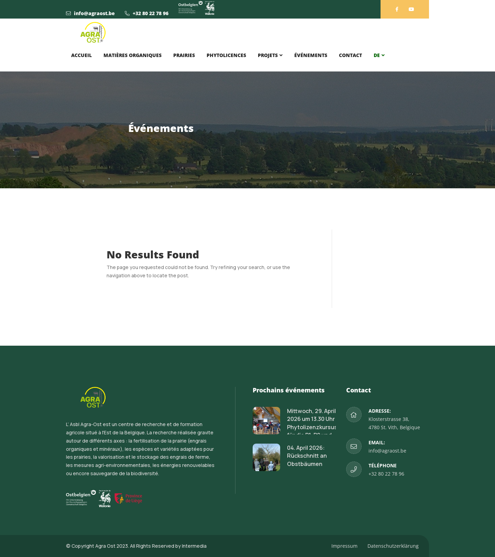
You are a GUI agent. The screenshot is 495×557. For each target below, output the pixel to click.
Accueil (81, 55)
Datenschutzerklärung (393, 546)
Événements (310, 55)
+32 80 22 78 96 (150, 13)
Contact (350, 55)
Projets (268, 55)
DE (377, 55)
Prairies (184, 55)
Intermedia (194, 546)
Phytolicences (226, 55)
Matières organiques (132, 55)
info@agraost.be (94, 13)
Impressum (344, 546)
